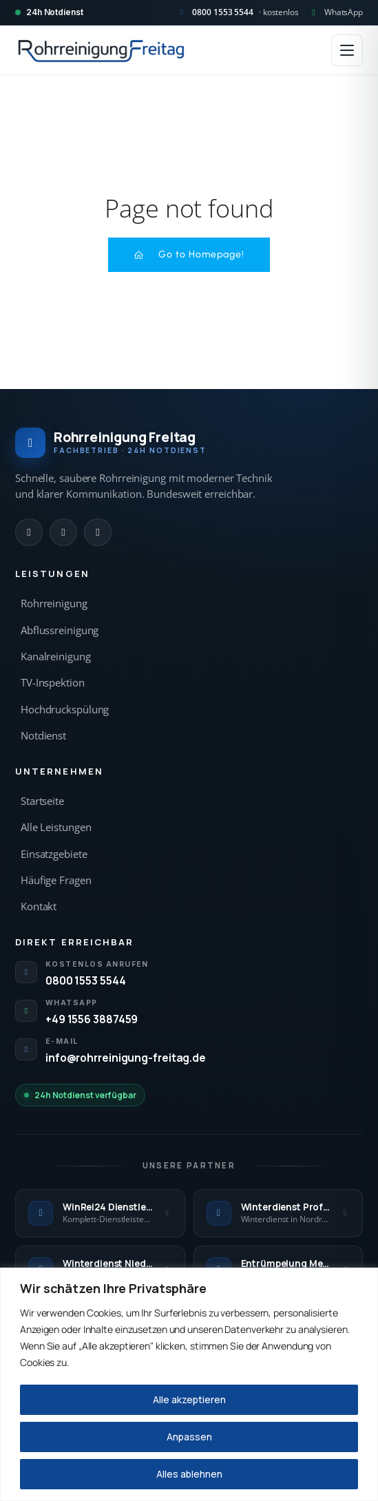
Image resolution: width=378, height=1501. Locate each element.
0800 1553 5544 (85, 980)
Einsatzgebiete (54, 854)
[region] (189, 1384)
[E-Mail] (98, 532)
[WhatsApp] (63, 532)
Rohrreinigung (54, 603)
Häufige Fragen (56, 880)
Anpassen (189, 1436)
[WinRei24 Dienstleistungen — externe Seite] (100, 1213)
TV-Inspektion (53, 682)
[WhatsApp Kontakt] (335, 12)
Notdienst (43, 735)
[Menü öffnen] (347, 50)
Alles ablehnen (189, 1473)
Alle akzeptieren (189, 1399)
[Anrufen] (29, 532)
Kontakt (38, 906)
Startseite (42, 801)
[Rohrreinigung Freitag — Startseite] (101, 50)
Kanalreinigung (56, 656)
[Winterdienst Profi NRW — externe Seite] (278, 1213)
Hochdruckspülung (65, 709)
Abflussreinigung (59, 630)
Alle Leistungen (56, 827)
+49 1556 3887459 (91, 1019)
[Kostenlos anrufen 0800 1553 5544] (237, 12)
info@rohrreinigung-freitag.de (125, 1057)
